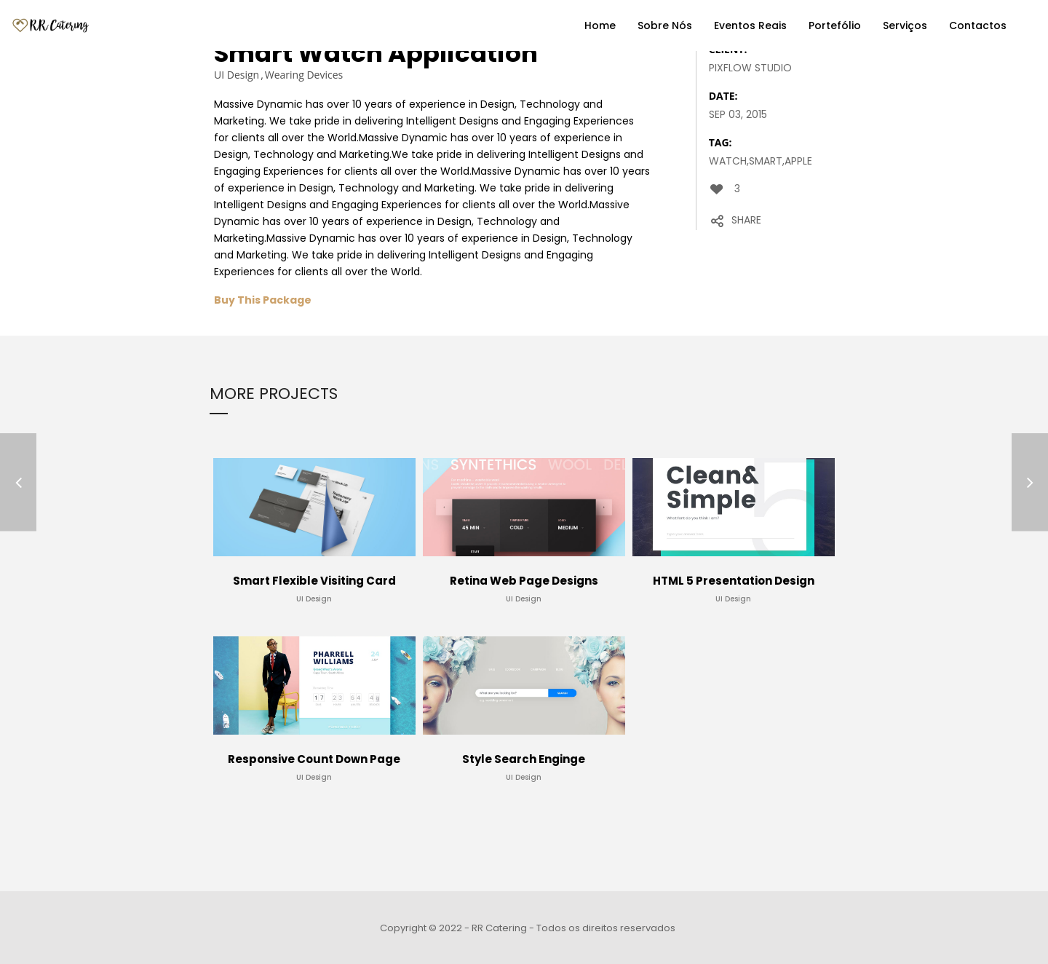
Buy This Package (262, 300)
